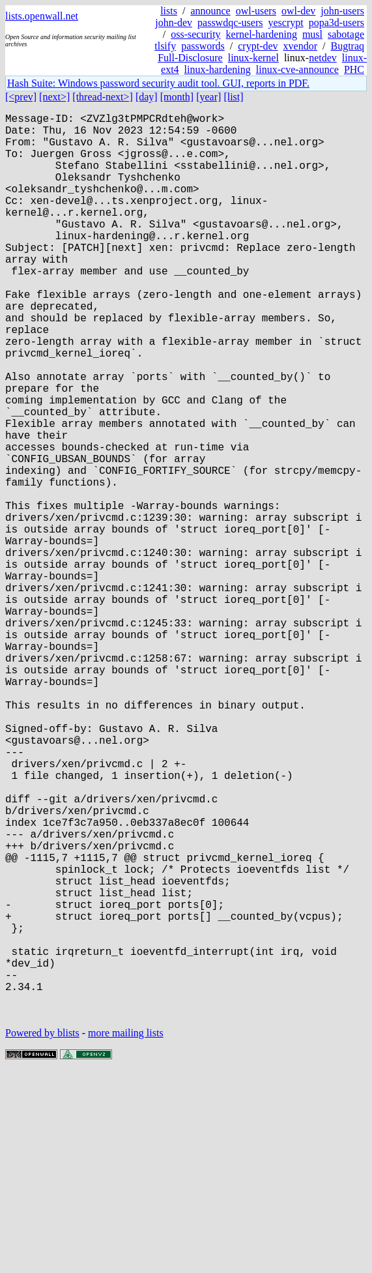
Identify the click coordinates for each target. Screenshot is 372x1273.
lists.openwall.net (41, 16)
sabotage (346, 34)
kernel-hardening (261, 34)
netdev (323, 57)
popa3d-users (336, 22)
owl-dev (298, 10)
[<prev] (20, 96)
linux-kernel (253, 57)
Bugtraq (347, 45)
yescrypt (285, 22)
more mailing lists (126, 1233)
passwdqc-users (230, 22)
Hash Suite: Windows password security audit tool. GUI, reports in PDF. (158, 83)
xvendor (300, 45)
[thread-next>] (102, 96)
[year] (208, 96)
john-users (342, 10)
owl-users (256, 10)
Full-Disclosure (190, 57)
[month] (177, 96)
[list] (233, 96)
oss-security (195, 34)
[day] (147, 96)
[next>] (54, 96)
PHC (354, 69)
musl (312, 34)
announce (210, 10)
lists (168, 10)
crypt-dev (258, 45)
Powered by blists (42, 1233)
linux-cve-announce (297, 69)
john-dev (173, 22)
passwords (203, 45)
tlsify (165, 45)
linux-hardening (217, 69)
